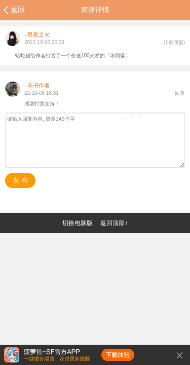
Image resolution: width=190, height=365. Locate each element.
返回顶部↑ (114, 223)
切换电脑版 (77, 223)
